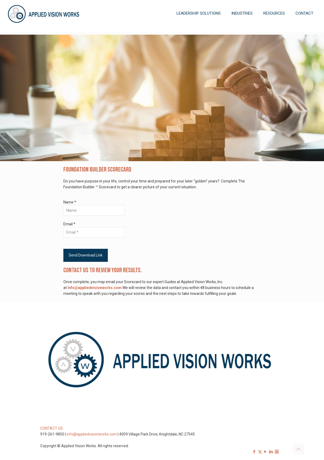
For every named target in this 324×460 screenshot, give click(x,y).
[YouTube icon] (266, 451)
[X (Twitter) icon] (260, 451)
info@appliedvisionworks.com (92, 434)
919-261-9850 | (53, 434)
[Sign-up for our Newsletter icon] (277, 451)
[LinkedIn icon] (271, 451)
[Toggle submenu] (198, 29)
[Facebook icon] (254, 451)
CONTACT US (51, 428)
